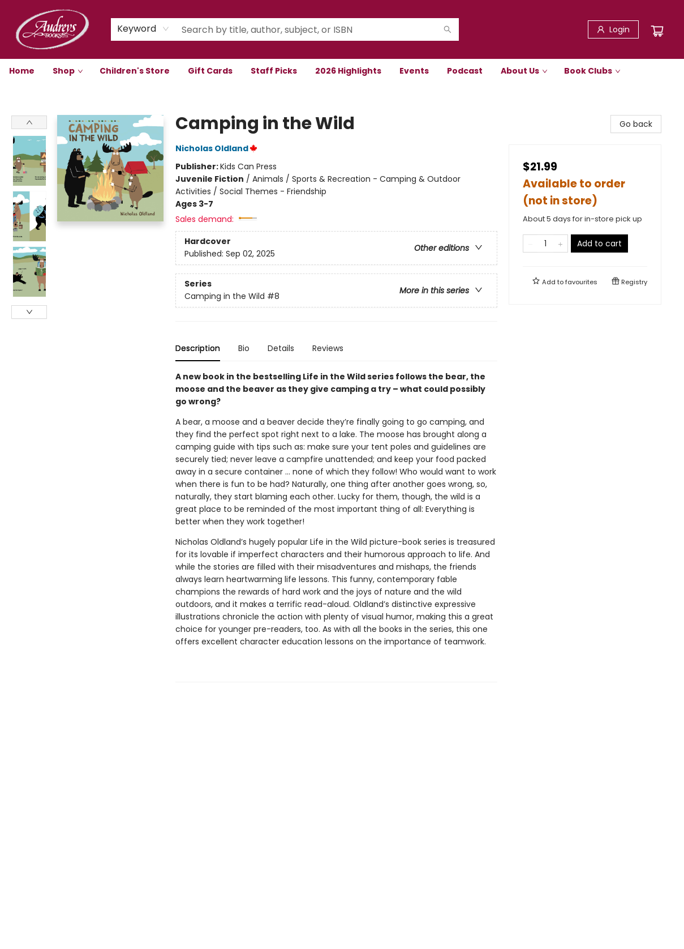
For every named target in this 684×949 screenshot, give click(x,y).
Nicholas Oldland (218, 148)
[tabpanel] (336, 526)
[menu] (342, 71)
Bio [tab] (243, 348)
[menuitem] (22, 71)
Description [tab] (197, 348)
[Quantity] (545, 243)
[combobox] (143, 29)
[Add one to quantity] (560, 243)
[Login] (613, 29)
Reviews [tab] (327, 348)
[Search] (447, 29)
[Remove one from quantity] (530, 243)
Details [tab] (281, 348)
